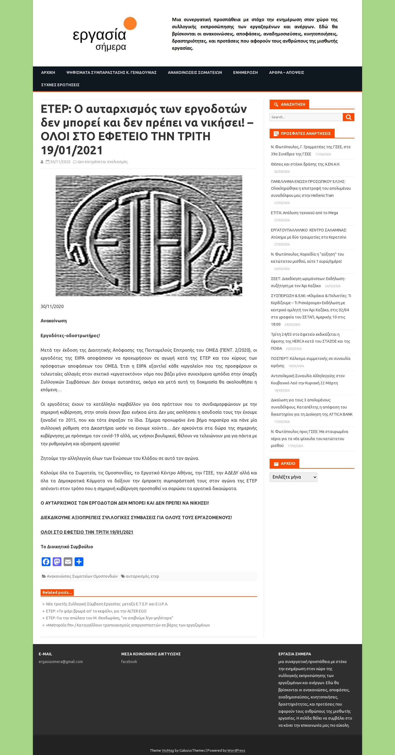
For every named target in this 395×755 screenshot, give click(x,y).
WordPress (236, 750)
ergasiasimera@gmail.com (61, 661)
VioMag (168, 750)
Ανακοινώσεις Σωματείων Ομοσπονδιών (82, 576)
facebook (129, 661)
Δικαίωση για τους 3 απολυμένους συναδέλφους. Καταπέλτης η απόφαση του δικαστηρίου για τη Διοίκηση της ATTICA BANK (311, 407)
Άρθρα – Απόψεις (286, 72)
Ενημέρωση (245, 72)
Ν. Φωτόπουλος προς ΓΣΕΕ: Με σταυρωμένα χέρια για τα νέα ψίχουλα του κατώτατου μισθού (309, 438)
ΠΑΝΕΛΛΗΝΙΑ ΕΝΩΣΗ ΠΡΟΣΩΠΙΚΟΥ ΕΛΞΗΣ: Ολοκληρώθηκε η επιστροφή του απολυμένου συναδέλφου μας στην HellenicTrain (311, 188)
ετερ (155, 576)
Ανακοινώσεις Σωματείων (195, 72)
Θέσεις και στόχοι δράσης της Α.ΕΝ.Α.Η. (305, 164)
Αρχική (48, 72)
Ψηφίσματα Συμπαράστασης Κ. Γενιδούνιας (111, 72)
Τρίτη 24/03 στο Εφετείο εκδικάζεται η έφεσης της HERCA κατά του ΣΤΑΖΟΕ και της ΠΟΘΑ (310, 341)
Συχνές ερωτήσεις (60, 85)
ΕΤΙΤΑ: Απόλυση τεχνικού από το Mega (304, 213)
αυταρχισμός (137, 576)
